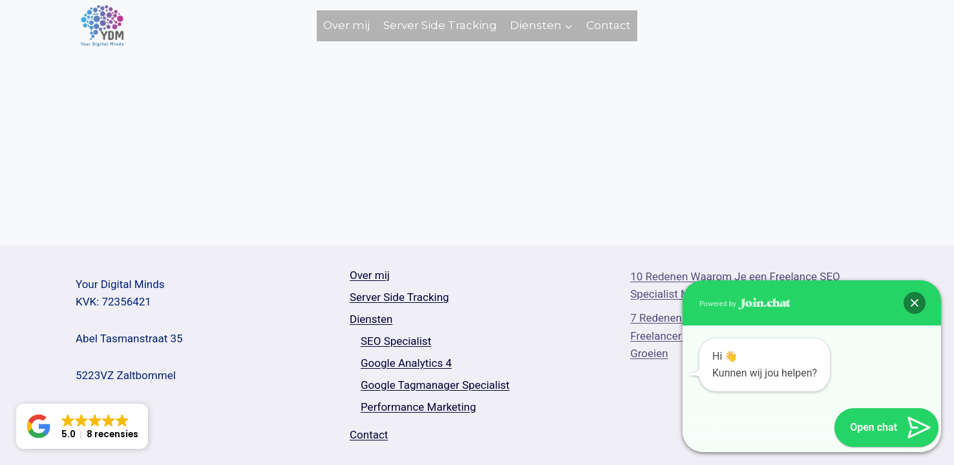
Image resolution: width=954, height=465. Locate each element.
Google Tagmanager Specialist (435, 384)
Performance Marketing (418, 406)
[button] (915, 303)
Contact (608, 25)
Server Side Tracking (440, 25)
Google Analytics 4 (406, 362)
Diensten (371, 319)
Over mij (346, 25)
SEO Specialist (396, 341)
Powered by (744, 304)
